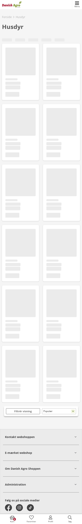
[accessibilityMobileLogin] (51, 519)
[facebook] (8, 507)
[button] (41, 437)
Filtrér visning (23, 411)
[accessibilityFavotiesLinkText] (31, 519)
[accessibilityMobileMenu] (77, 4)
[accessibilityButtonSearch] (70, 519)
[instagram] (19, 507)
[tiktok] (30, 507)
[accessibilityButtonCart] (12, 519)
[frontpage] (12, 4)
